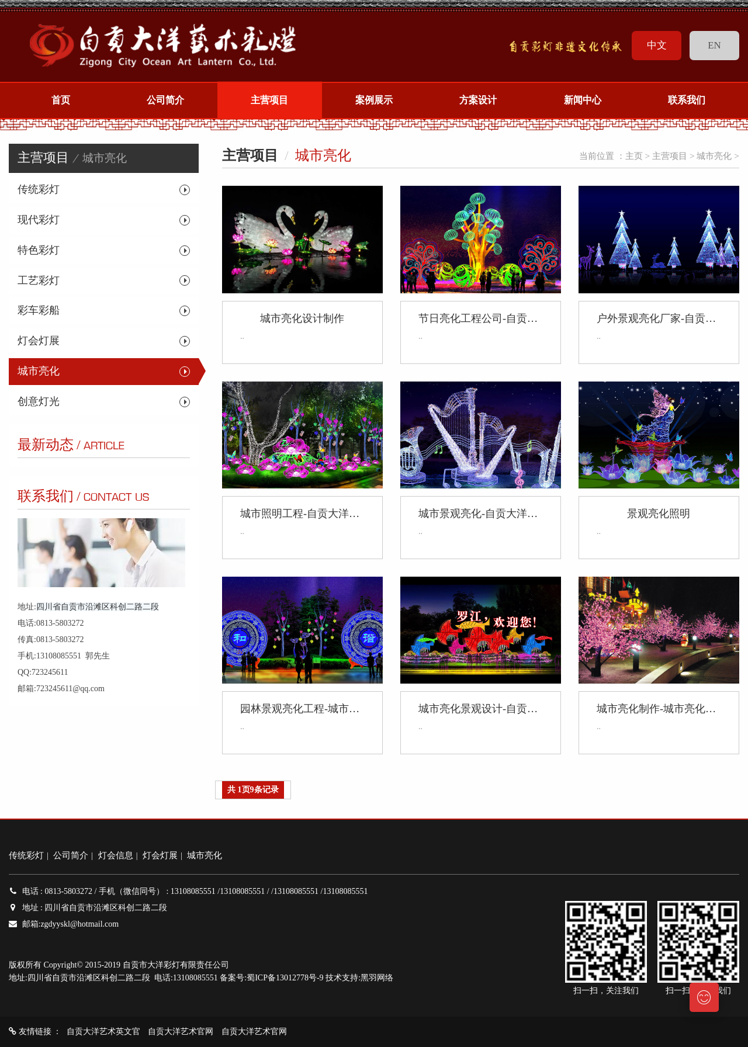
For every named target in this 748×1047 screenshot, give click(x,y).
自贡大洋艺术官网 (180, 1031)
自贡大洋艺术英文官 (103, 1031)
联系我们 (687, 100)
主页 (634, 156)
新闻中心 (582, 100)
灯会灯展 (39, 340)
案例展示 (374, 100)
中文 (657, 45)
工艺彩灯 (39, 280)
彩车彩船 (39, 310)
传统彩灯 (39, 189)
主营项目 (269, 100)
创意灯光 (39, 401)
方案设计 (478, 100)
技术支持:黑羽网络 (359, 977)
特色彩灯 (39, 250)
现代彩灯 (39, 220)
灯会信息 (115, 855)
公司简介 (165, 100)
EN (714, 45)
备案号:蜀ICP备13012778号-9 (271, 977)
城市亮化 (39, 371)
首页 (60, 100)
